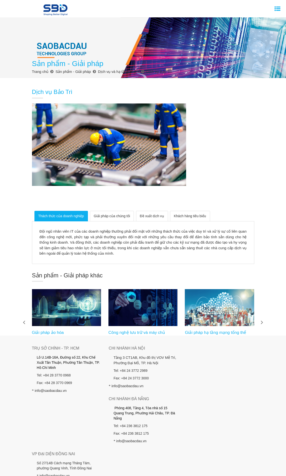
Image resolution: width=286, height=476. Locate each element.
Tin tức (207, 453)
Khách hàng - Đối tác (155, 453)
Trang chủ (48, 453)
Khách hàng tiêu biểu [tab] (190, 194)
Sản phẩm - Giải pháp (96, 453)
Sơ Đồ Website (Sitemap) (168, 468)
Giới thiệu (67, 453)
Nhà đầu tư (126, 453)
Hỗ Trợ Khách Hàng (240, 468)
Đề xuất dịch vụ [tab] (152, 194)
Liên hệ (124, 459)
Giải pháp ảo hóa (48, 310)
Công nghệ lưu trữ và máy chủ (136, 310)
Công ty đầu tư (186, 453)
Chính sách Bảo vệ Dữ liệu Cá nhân (162, 459)
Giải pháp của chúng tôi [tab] (112, 194)
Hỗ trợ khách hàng (231, 453)
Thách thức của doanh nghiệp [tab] (61, 194)
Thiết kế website (126, 469)
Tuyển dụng (105, 459)
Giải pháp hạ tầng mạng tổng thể (215, 310)
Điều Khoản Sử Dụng (206, 468)
